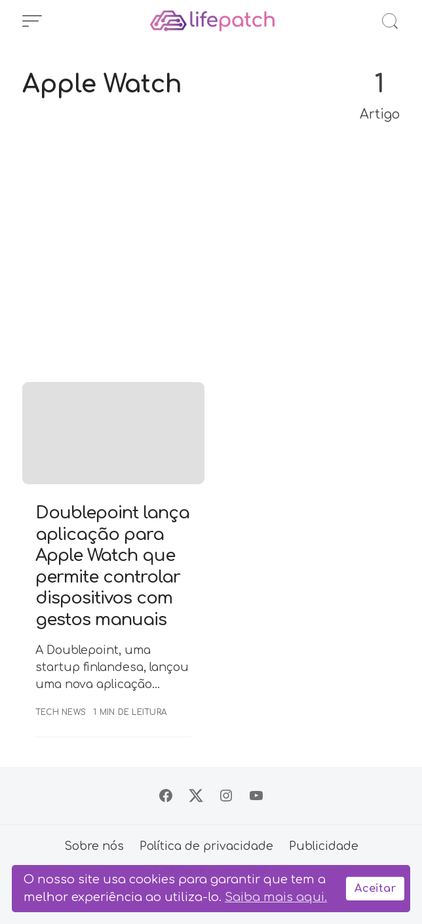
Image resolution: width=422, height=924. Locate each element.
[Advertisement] (211, 261)
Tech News (60, 712)
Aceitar (375, 889)
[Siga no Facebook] (166, 795)
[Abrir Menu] (32, 21)
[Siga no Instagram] (226, 795)
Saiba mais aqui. (276, 897)
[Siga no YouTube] (256, 795)
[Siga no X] (196, 795)
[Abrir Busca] (390, 21)
